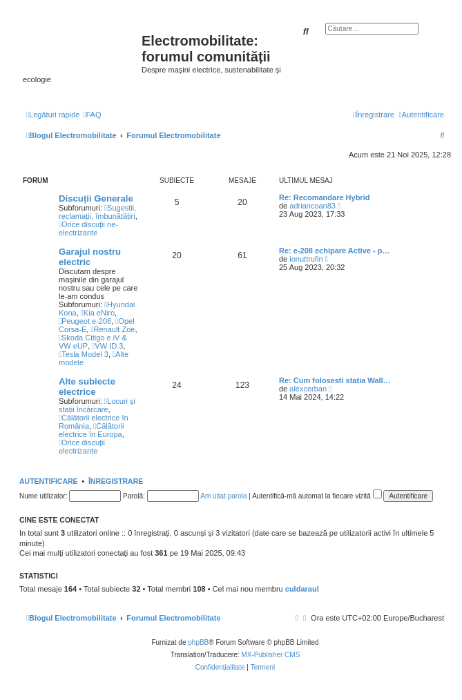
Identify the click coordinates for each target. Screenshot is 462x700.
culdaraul (302, 589)
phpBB (198, 642)
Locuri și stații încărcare (97, 405)
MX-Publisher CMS (270, 655)
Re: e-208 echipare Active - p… (334, 250)
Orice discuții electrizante (82, 446)
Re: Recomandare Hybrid (324, 197)
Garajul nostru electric (90, 256)
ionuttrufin (306, 259)
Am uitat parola (223, 496)
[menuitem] (92, 114)
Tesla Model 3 (83, 354)
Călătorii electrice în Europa (91, 430)
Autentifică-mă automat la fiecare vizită (317, 496)
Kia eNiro (98, 313)
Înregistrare (115, 481)
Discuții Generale (96, 198)
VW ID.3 (107, 346)
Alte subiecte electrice (87, 386)
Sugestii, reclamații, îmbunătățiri (97, 212)
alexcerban (308, 389)
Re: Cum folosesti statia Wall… (335, 380)
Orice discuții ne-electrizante (88, 228)
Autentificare (48, 481)
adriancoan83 (312, 206)
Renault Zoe (112, 329)
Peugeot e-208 (85, 321)
